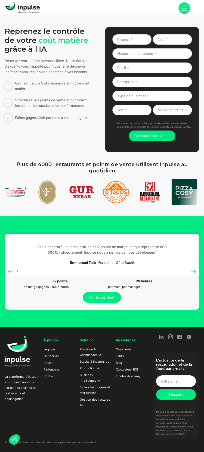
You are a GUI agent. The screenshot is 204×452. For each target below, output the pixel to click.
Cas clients (124, 349)
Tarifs (120, 356)
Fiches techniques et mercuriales (95, 390)
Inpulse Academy (128, 376)
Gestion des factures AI (95, 402)
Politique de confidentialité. (82, 442)
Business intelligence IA (90, 377)
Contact (49, 376)
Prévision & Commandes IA (90, 352)
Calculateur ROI (127, 369)
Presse (48, 363)
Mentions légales (56, 442)
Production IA (89, 368)
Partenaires (51, 369)
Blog (119, 363)
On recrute (51, 356)
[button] (14, 439)
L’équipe (49, 349)
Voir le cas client (102, 297)
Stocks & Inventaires (94, 361)
